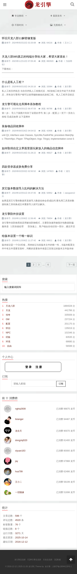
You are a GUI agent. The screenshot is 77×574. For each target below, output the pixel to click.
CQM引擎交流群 (34, 560)
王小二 (68, 43)
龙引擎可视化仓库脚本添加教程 (21, 104)
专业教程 (19, 15)
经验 (8, 337)
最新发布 (58, 15)
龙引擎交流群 (20, 560)
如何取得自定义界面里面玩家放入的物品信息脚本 (33, 148)
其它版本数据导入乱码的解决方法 (23, 188)
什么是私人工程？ (13, 82)
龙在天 (18, 431)
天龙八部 (10, 306)
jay (16, 461)
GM (7, 319)
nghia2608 (20, 408)
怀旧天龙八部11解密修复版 (19, 38)
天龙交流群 (47, 560)
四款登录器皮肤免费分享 (17, 166)
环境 (8, 341)
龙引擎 (68, 86)
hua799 (19, 471)
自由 (9, 346)
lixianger (19, 419)
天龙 (8, 310)
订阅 (61, 383)
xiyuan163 (20, 450)
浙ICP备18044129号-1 (62, 566)
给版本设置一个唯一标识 (17, 235)
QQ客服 (57, 560)
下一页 (71, 264)
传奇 (8, 315)
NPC (8, 332)
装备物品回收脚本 (13, 126)
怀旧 (8, 328)
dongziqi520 (21, 440)
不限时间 (19, 25)
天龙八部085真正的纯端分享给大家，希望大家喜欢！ (35, 56)
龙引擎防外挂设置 (13, 213)
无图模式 (58, 25)
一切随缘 (19, 492)
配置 (8, 323)
